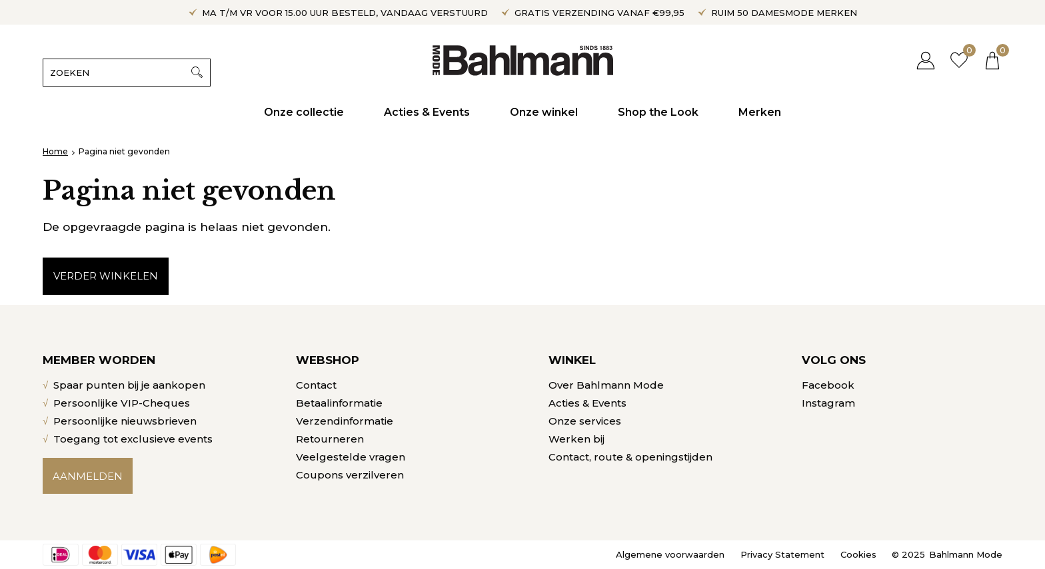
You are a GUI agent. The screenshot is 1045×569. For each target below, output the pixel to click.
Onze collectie (304, 112)
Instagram (828, 403)
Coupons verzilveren (350, 475)
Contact (316, 385)
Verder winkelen (105, 276)
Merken (759, 112)
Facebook (828, 385)
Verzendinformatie (344, 421)
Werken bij (576, 439)
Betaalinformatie (339, 403)
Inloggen (926, 60)
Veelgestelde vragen (350, 457)
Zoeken (196, 72)
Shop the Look (658, 112)
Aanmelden (88, 476)
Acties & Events (427, 112)
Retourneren (330, 439)
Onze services (584, 421)
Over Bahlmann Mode (606, 385)
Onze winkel (544, 112)
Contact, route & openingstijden (630, 457)
